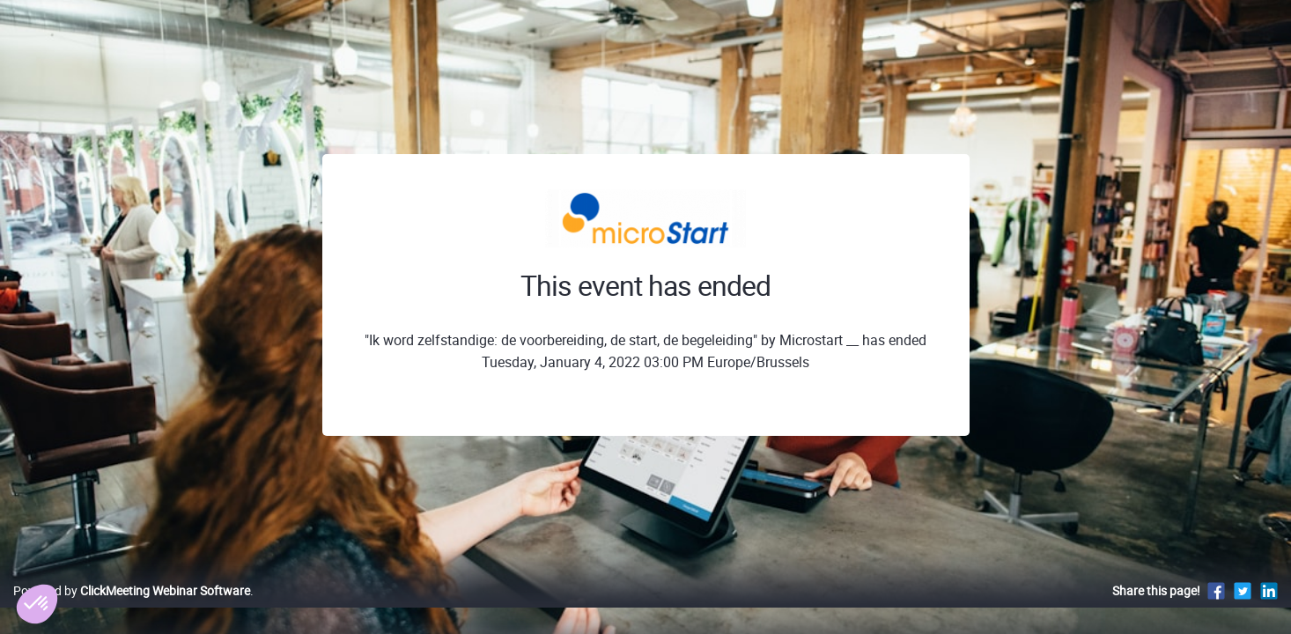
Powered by (131, 609)
